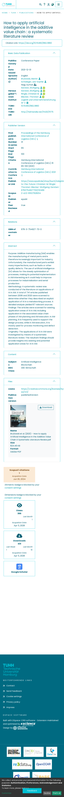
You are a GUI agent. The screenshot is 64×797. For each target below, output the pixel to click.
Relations (12, 221)
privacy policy (35, 788)
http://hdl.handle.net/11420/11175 (37, 111)
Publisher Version (16, 125)
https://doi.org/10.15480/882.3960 (35, 43)
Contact (9, 685)
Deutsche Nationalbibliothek (14, 752)
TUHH (13, 13)
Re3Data (22, 764)
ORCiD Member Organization (33, 751)
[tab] (32, 53)
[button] (52, 4)
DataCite (51, 751)
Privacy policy (11, 702)
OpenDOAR (43, 764)
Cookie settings (12, 696)
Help (44, 4)
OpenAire (21, 776)
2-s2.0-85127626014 (31, 193)
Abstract (12, 246)
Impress (8, 707)
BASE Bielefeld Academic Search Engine (41, 777)
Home (5, 13)
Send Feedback (12, 691)
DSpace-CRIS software (23, 720)
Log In (48, 4)
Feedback (32, 790)
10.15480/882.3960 (30, 105)
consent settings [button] (13, 487)
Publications (26, 13)
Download (46, 407)
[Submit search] (40, 4)
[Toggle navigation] (58, 4)
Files (10, 381)
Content (12, 354)
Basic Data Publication (19, 53)
